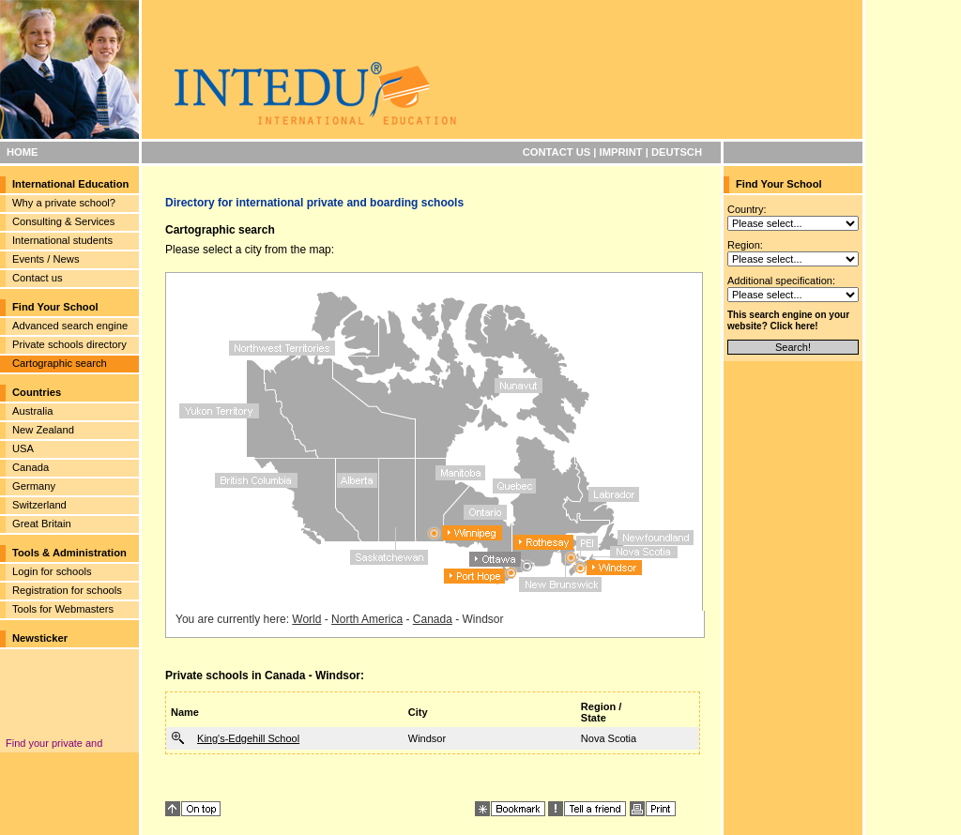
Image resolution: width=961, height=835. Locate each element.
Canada (30, 467)
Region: (745, 244)
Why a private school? (63, 202)
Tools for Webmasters (63, 609)
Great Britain (41, 523)
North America (367, 619)
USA (23, 448)
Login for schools (52, 571)
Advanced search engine (70, 325)
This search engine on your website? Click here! (788, 320)
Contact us (37, 277)
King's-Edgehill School (248, 738)
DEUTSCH (676, 152)
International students (62, 240)
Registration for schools (67, 590)
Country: (747, 209)
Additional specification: (781, 280)
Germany (33, 486)
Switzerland (39, 504)
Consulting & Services (63, 221)
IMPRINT (621, 152)
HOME (22, 152)
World (306, 619)
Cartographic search (59, 363)
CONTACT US (557, 152)
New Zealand (43, 429)
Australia (32, 411)
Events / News (46, 259)
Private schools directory (69, 344)
